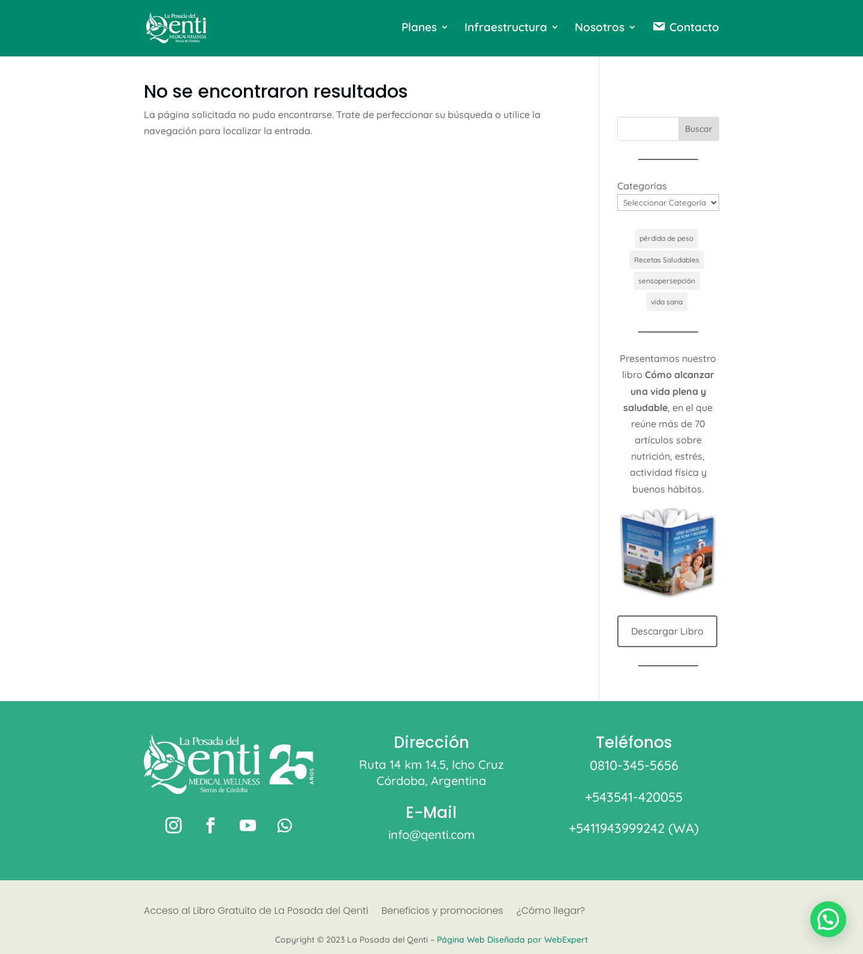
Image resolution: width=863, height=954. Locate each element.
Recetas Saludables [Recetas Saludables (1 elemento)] (666, 259)
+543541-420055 (634, 797)
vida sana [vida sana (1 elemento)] (667, 301)
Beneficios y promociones (442, 912)
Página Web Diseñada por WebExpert (512, 939)
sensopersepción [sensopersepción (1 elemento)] (666, 280)
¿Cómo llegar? (551, 912)
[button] (828, 919)
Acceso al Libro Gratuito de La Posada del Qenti (256, 912)
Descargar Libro (667, 631)
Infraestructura (505, 28)
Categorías (642, 186)
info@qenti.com (431, 834)
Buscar (699, 128)
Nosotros (599, 28)
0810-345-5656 (634, 765)
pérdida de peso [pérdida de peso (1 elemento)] (666, 238)
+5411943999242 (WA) (634, 828)
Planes (419, 28)
